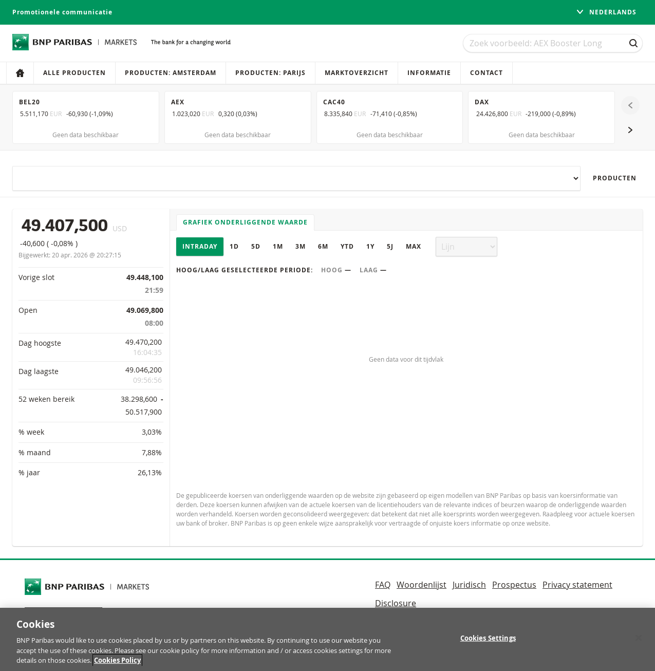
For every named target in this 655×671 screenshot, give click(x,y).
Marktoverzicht (356, 72)
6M (323, 246)
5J (390, 246)
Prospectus (514, 584)
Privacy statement (577, 584)
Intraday (199, 246)
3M (300, 246)
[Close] (638, 643)
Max (413, 246)
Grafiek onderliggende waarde (245, 222)
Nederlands (606, 12)
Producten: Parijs (270, 72)
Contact (486, 72)
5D (255, 246)
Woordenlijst (421, 584)
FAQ (382, 584)
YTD (347, 246)
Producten (615, 178)
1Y (370, 246)
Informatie (429, 72)
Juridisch (469, 584)
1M (278, 246)
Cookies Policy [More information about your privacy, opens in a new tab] (117, 665)
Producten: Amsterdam (170, 72)
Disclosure (395, 603)
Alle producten (74, 72)
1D (234, 246)
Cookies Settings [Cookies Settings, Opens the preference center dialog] (488, 643)
